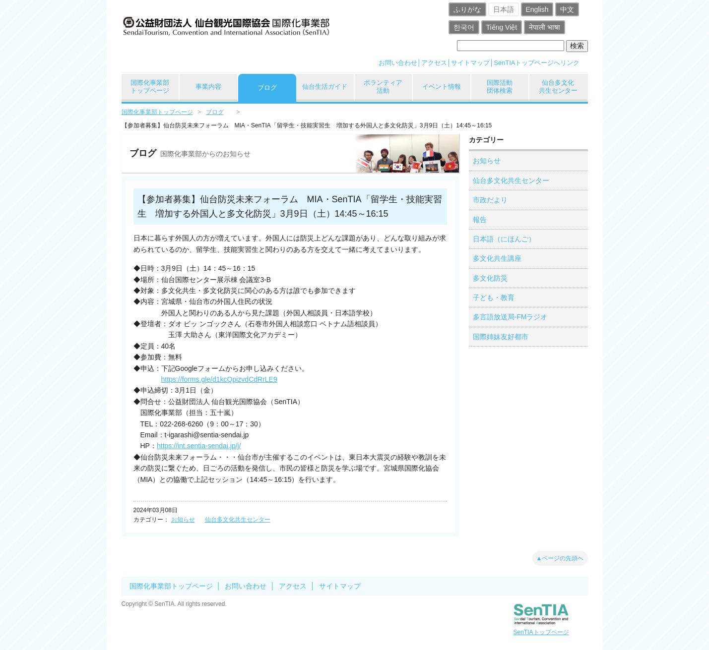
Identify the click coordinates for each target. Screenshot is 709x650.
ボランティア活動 (383, 86)
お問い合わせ (398, 62)
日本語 (503, 9)
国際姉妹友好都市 (500, 337)
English (537, 9)
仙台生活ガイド (324, 86)
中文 (567, 9)
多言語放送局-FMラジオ (510, 317)
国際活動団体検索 (500, 86)
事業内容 (208, 86)
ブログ (267, 87)
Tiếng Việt (501, 27)
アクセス (434, 62)
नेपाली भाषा (544, 27)
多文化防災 (490, 278)
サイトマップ (470, 62)
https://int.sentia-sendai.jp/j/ (199, 446)
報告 (480, 220)
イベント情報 (441, 86)
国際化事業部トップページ (149, 86)
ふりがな (467, 9)
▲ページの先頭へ (560, 558)
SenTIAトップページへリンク (537, 62)
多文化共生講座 (497, 258)
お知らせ (183, 519)
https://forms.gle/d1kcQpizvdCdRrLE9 (219, 379)
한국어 (463, 27)
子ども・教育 (494, 297)
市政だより (490, 200)
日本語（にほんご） (504, 239)
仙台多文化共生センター (558, 86)
